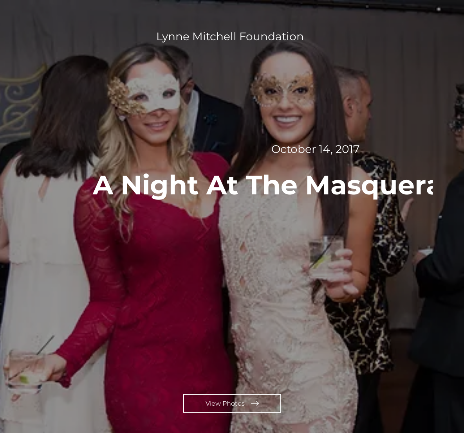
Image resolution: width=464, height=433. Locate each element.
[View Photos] (232, 403)
